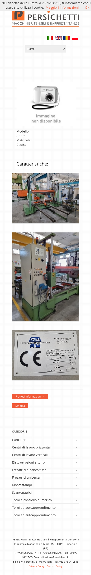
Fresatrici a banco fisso (29, 470)
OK (87, 7)
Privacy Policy (37, 566)
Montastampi (22, 485)
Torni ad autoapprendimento (34, 507)
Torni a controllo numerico (32, 500)
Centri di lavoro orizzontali (32, 447)
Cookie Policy (54, 566)
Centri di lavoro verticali (30, 455)
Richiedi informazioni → (30, 396)
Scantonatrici (22, 492)
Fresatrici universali (26, 477)
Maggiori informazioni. (63, 7)
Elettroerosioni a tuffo (28, 462)
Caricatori (19, 440)
